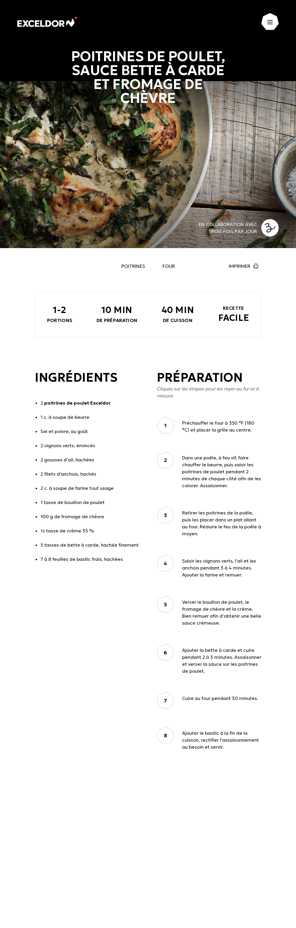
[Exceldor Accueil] (47, 22)
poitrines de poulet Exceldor (77, 403)
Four (168, 266)
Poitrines (133, 266)
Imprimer (239, 266)
